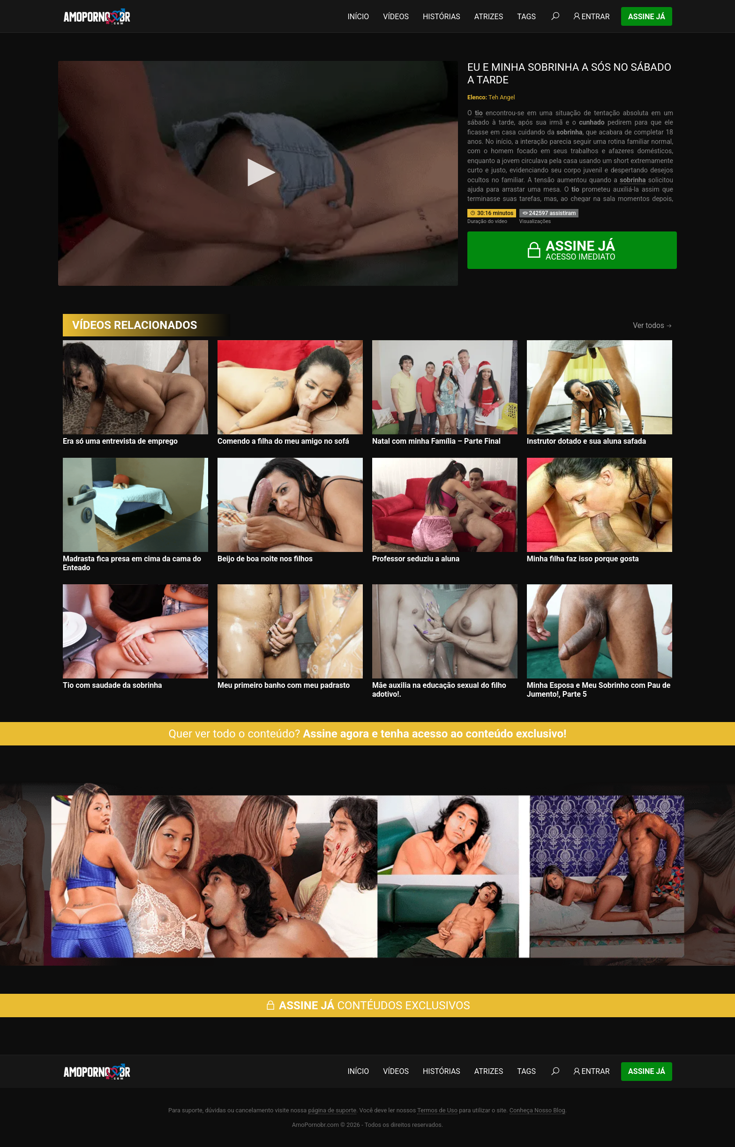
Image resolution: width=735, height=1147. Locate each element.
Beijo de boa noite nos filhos (265, 558)
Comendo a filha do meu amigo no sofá (283, 441)
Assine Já (646, 16)
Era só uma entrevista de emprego (120, 441)
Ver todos (652, 325)
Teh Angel (501, 97)
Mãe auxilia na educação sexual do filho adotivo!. (439, 690)
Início (358, 16)
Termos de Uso (437, 1110)
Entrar (591, 17)
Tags (526, 16)
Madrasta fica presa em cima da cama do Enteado (132, 563)
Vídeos (396, 16)
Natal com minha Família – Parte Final (436, 441)
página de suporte (332, 1110)
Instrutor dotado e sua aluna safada (586, 441)
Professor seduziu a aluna (415, 558)
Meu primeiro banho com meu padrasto (284, 685)
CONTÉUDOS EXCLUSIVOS (367, 1005)
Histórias (441, 16)
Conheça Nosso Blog (537, 1110)
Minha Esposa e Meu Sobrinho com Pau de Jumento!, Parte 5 (598, 690)
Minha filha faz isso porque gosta (583, 558)
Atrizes (488, 16)
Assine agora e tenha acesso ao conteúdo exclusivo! (434, 733)
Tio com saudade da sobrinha (112, 685)
